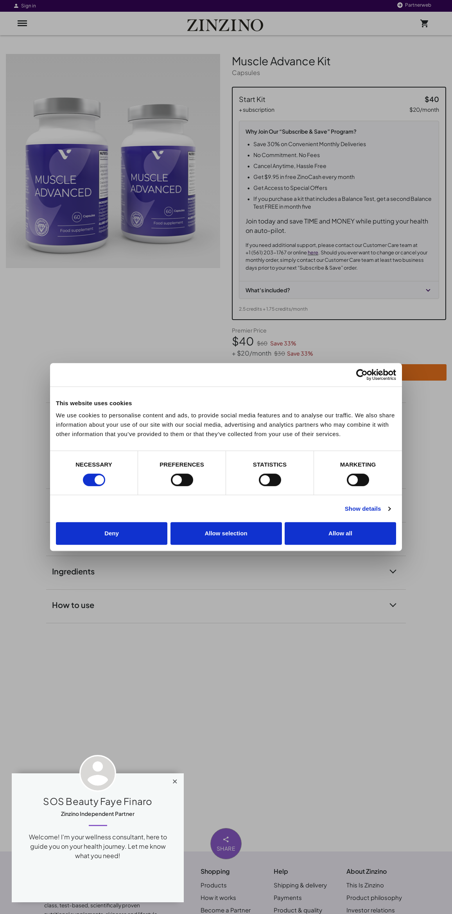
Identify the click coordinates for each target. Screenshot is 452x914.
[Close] (175, 779)
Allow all (340, 533)
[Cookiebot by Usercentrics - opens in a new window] (362, 375)
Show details (363, 508)
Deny (111, 533)
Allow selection (225, 533)
